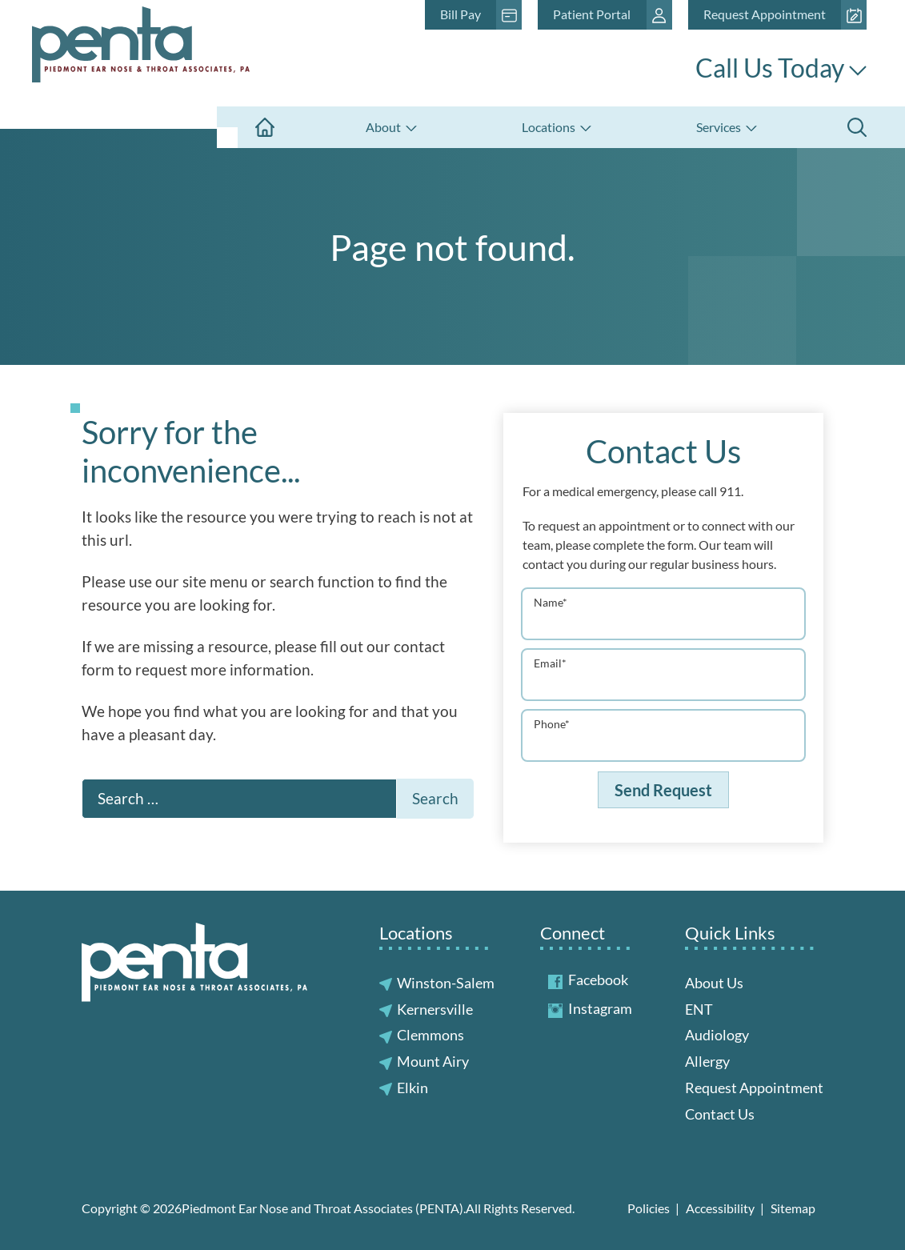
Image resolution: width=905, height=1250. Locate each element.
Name (550, 602)
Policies (648, 1208)
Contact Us (720, 1114)
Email (550, 663)
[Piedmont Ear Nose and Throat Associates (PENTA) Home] (141, 53)
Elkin (412, 1087)
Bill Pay (460, 14)
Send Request (663, 789)
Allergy (707, 1061)
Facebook (588, 979)
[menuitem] (265, 127)
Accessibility (720, 1208)
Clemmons (430, 1035)
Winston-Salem (446, 983)
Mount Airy (433, 1061)
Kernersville (435, 1009)
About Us (714, 983)
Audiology (717, 1035)
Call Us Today (781, 67)
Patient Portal (592, 14)
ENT (699, 1009)
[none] (391, 127)
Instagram (590, 1008)
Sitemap (793, 1208)
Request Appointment (764, 14)
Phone (552, 724)
